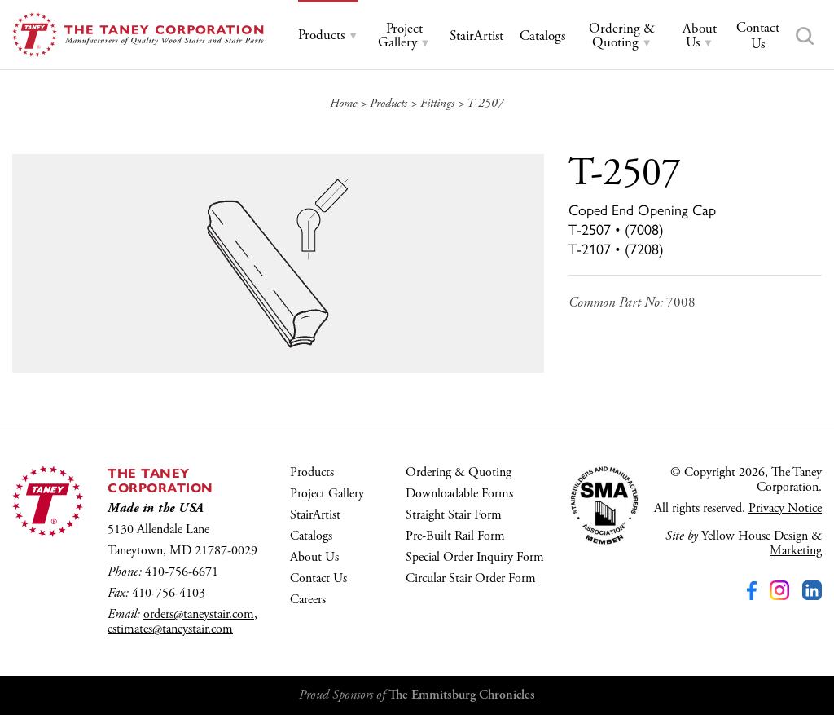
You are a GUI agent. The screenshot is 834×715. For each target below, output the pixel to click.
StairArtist (315, 514)
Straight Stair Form (454, 514)
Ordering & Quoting (458, 472)
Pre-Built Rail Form (455, 536)
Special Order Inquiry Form (475, 557)
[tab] (328, 35)
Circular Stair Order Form (471, 578)
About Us (314, 557)
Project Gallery (327, 493)
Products (312, 472)
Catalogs (311, 536)
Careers (308, 599)
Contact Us (318, 578)
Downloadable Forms (459, 493)
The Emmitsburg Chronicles (461, 695)
